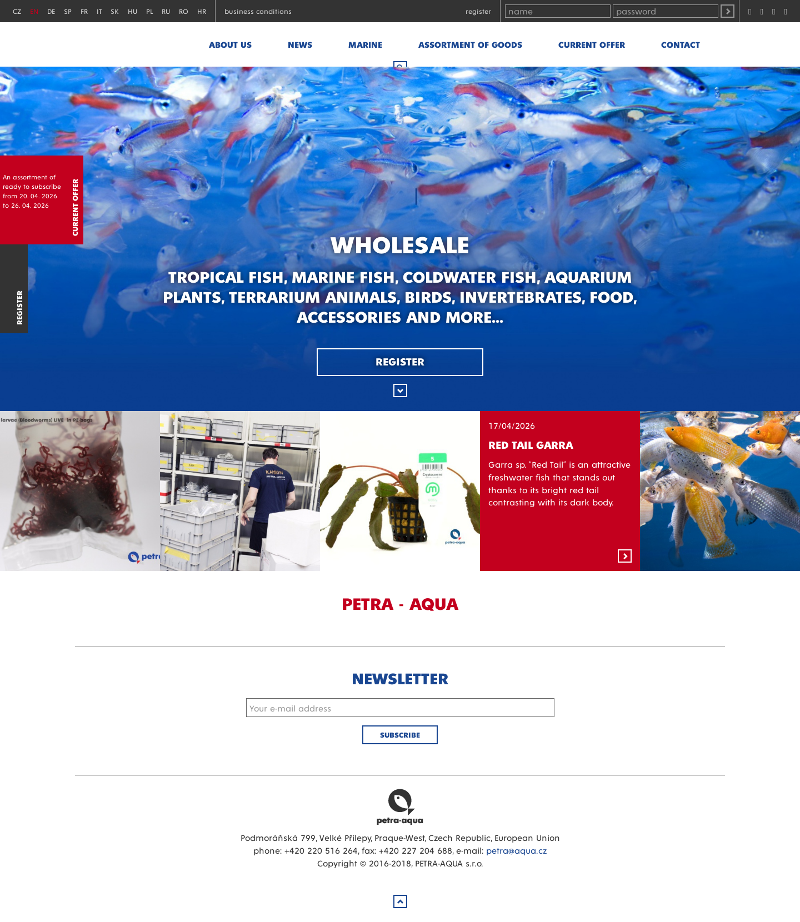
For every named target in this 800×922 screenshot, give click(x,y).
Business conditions (258, 11)
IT (99, 11)
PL (149, 11)
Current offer (591, 44)
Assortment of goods (470, 44)
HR (201, 11)
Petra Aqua (400, 806)
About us (230, 44)
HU (132, 11)
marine (365, 44)
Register (478, 11)
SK (115, 11)
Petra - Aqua (136, 44)
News (300, 44)
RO (183, 11)
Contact (680, 44)
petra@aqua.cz (516, 850)
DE (51, 11)
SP (68, 11)
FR (84, 11)
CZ (17, 11)
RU (166, 11)
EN (34, 11)
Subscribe (400, 734)
